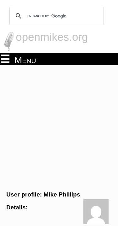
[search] (55, 16)
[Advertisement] (59, 127)
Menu (18, 59)
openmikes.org (52, 37)
